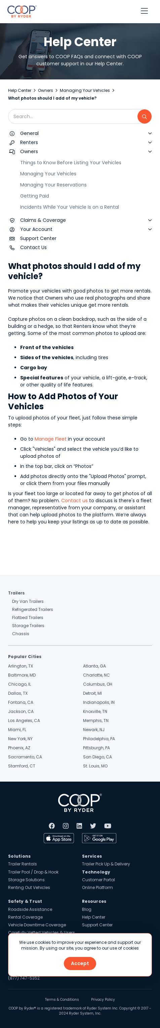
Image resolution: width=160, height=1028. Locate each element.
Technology (96, 872)
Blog (86, 909)
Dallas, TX (18, 693)
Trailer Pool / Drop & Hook (33, 872)
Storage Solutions (26, 880)
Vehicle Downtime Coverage (37, 925)
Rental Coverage (25, 917)
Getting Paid (34, 196)
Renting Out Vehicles (29, 887)
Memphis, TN (96, 720)
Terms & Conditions (62, 999)
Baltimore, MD (22, 675)
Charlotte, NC (96, 675)
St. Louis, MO (95, 766)
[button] (144, 11)
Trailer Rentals (22, 864)
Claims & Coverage (43, 220)
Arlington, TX (20, 666)
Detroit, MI (92, 693)
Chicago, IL (19, 684)
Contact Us (33, 247)
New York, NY (20, 739)
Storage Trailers (28, 625)
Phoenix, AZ (19, 748)
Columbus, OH (97, 684)
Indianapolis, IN (99, 702)
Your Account (36, 229)
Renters (29, 142)
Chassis (20, 634)
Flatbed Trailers (27, 617)
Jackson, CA (21, 711)
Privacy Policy (103, 999)
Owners (45, 90)
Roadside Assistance (30, 909)
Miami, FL (17, 729)
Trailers (16, 593)
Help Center (19, 90)
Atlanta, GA (94, 666)
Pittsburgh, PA (96, 748)
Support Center (38, 238)
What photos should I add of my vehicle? (52, 98)
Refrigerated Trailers (32, 609)
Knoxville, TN (95, 711)
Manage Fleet (50, 439)
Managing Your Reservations (53, 184)
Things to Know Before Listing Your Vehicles (70, 162)
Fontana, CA (20, 702)
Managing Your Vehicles (85, 90)
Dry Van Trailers (28, 601)
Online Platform (97, 887)
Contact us (74, 500)
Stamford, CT (21, 766)
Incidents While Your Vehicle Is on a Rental (69, 207)
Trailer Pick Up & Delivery (106, 864)
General (29, 133)
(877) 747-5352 (24, 978)
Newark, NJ (94, 729)
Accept (80, 963)
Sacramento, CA (25, 757)
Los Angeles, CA (24, 720)
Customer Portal (98, 880)
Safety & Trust (25, 901)
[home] (20, 11)
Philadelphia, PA (99, 739)
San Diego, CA (97, 757)
